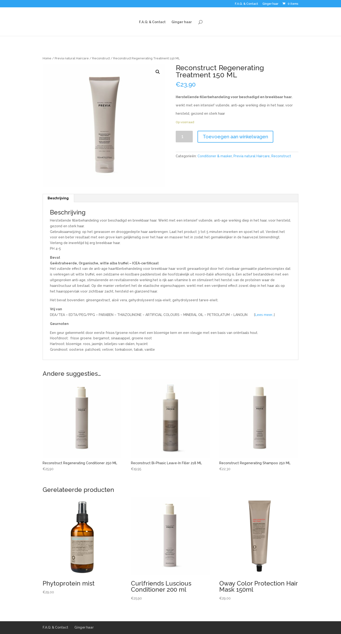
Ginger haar (270, 3)
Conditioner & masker (214, 156)
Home (47, 58)
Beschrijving (58, 198)
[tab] (58, 198)
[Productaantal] (184, 136)
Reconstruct (101, 58)
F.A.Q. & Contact (246, 3)
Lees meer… (264, 315)
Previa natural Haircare (72, 58)
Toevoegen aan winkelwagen (235, 137)
